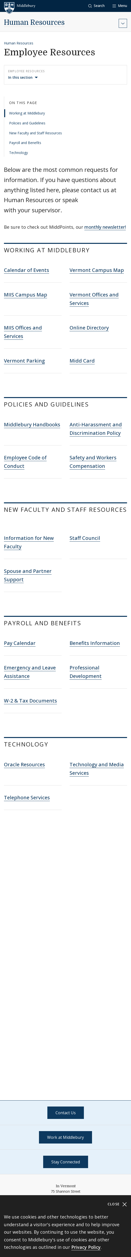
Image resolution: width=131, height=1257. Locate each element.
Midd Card (82, 360)
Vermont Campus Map (97, 270)
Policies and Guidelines (27, 123)
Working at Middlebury (27, 113)
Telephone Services (27, 797)
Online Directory (89, 327)
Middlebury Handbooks (32, 424)
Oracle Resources (24, 764)
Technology (18, 152)
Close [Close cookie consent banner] (117, 1204)
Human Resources (34, 23)
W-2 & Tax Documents (30, 700)
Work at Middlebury (65, 1137)
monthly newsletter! (105, 227)
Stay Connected (65, 1162)
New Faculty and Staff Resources (35, 133)
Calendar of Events (26, 270)
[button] (96, 6)
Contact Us (66, 1112)
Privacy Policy (86, 1247)
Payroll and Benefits (25, 142)
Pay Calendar (20, 643)
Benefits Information (95, 643)
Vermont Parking (24, 360)
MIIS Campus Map (25, 294)
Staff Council (85, 538)
